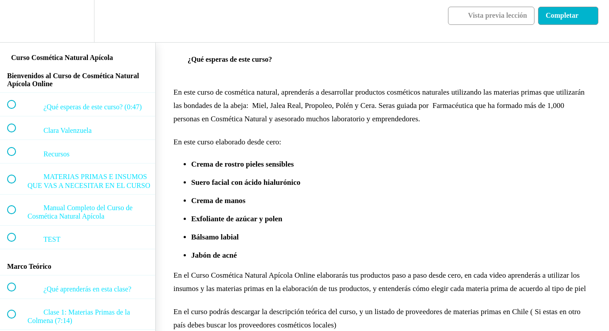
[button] (16, 21)
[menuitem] (77, 21)
